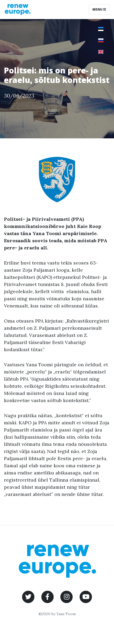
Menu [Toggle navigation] (99, 9)
